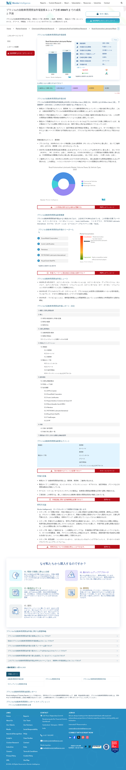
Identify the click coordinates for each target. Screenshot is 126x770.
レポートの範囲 (13, 47)
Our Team (26, 720)
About (66, 3)
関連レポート (13, 674)
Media (8, 729)
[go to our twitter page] (78, 738)
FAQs (25, 734)
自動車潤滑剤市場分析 (16, 679)
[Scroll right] (118, 28)
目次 (9, 41)
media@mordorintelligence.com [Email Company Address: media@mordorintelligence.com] (54, 748)
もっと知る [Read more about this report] (117, 93)
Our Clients (10, 725)
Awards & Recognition (14, 734)
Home (8, 716)
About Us (9, 720)
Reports (43, 3)
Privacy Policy (11, 756)
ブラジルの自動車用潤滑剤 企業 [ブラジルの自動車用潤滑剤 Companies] (19, 705)
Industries (97, 3)
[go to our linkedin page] (70, 738)
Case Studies (28, 738)
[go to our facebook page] (74, 738)
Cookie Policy (28, 756)
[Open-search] (121, 3)
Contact (107, 3)
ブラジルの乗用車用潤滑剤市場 (94, 679)
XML (7, 760)
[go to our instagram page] (87, 738)
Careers (9, 751)
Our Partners (27, 725)
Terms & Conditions (30, 751)
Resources (87, 3)
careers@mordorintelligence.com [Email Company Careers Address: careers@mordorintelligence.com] (80, 728)
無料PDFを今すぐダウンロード (102, 20)
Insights (9, 738)
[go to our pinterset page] (83, 738)
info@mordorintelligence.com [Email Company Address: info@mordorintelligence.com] (53, 741)
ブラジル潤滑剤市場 (52, 679)
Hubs (25, 747)
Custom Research (55, 3)
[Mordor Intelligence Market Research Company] (18, 3)
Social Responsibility (30, 729)
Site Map (26, 760)
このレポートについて (15, 36)
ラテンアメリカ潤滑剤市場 (17, 684)
